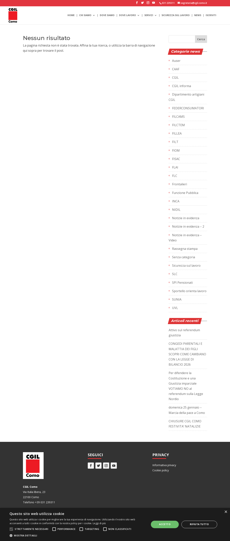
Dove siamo (107, 15)
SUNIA (176, 299)
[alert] (115, 524)
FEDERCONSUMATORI (188, 108)
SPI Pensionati (182, 282)
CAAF (175, 69)
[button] (77, 535)
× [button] (225, 512)
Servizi (148, 15)
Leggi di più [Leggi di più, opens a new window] (99, 523)
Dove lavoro (127, 15)
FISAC (176, 159)
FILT (175, 142)
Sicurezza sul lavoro (176, 15)
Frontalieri (179, 184)
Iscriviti (211, 15)
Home (71, 15)
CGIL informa (181, 86)
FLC (174, 176)
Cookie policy (160, 470)
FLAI (175, 167)
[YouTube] (153, 3)
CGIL (175, 77)
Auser (176, 61)
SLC (174, 274)
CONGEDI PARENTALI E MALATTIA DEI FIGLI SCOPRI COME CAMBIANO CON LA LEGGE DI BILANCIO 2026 (187, 354)
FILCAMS (178, 116)
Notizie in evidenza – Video (185, 237)
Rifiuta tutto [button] (199, 524)
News (197, 15)
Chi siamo (85, 15)
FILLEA (177, 133)
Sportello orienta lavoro (189, 291)
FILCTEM (178, 125)
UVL (175, 308)
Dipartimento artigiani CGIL (186, 97)
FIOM (176, 150)
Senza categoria (183, 257)
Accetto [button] (165, 524)
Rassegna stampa (184, 249)
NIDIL (176, 210)
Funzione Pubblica (185, 193)
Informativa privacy (164, 465)
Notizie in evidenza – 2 (188, 226)
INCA (175, 201)
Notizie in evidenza (185, 218)
